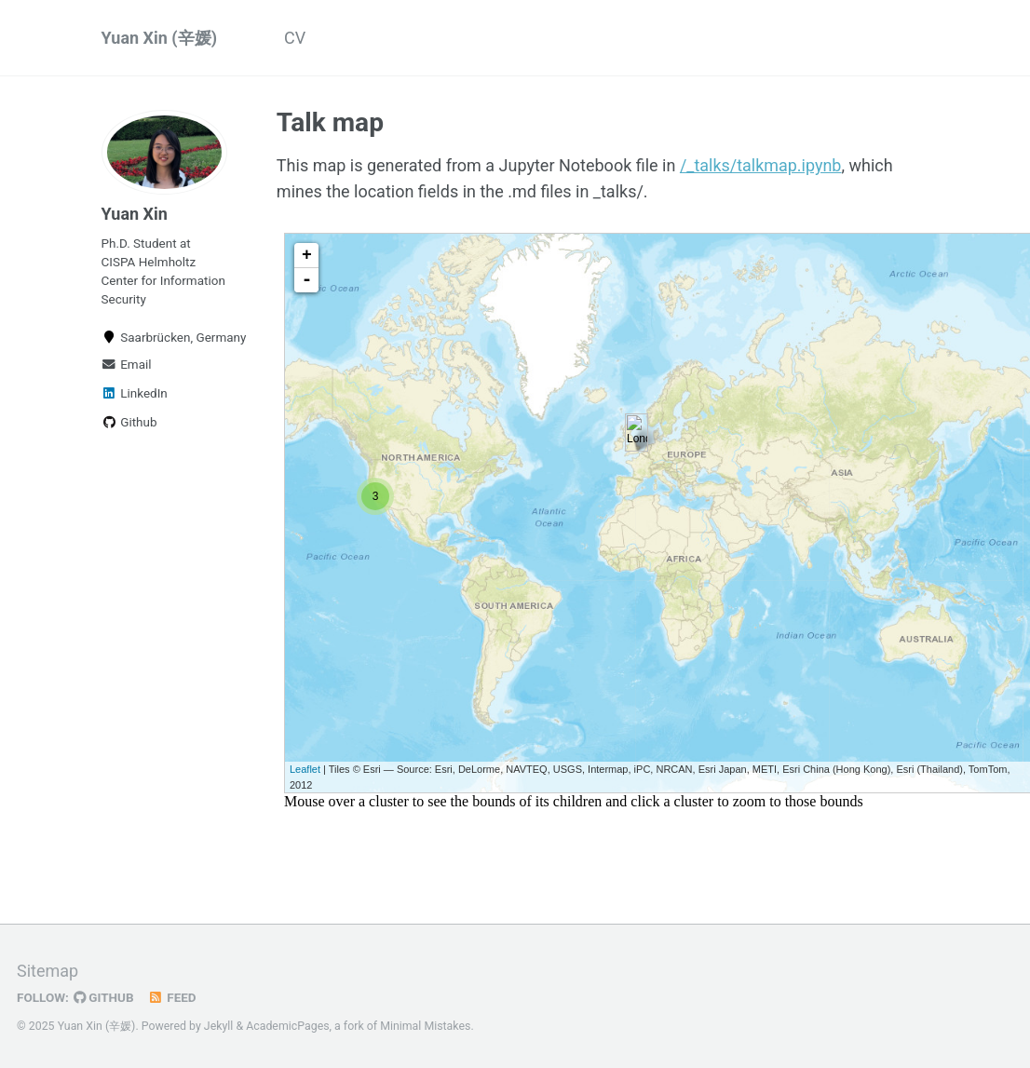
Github (129, 421)
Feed (172, 996)
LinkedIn (135, 392)
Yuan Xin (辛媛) (159, 37)
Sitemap (47, 970)
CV (294, 37)
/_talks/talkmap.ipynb (761, 165)
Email (127, 364)
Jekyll (219, 1025)
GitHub (104, 996)
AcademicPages (287, 1025)
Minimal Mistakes (425, 1025)
